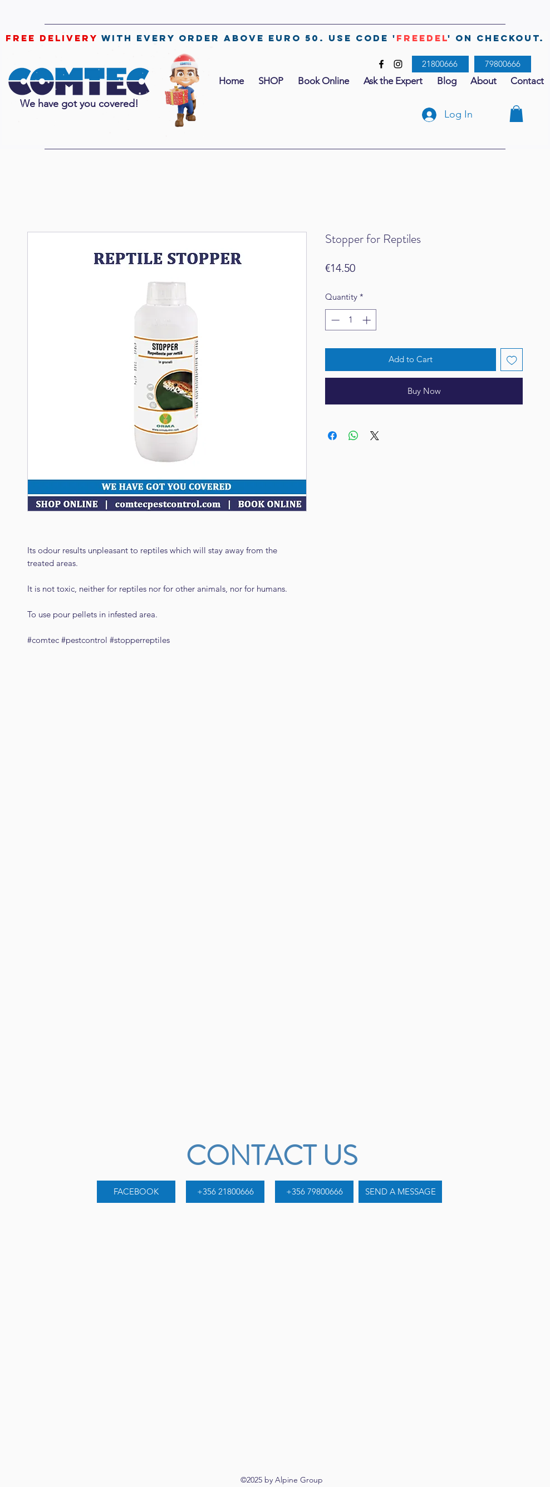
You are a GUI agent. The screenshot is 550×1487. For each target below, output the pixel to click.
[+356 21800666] (225, 1192)
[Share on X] (374, 435)
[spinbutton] (351, 320)
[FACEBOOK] (136, 1192)
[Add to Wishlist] (511, 359)
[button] (516, 113)
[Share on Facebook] (332, 435)
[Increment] (367, 320)
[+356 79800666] (314, 1192)
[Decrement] (334, 320)
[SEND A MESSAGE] (400, 1192)
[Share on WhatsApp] (353, 435)
